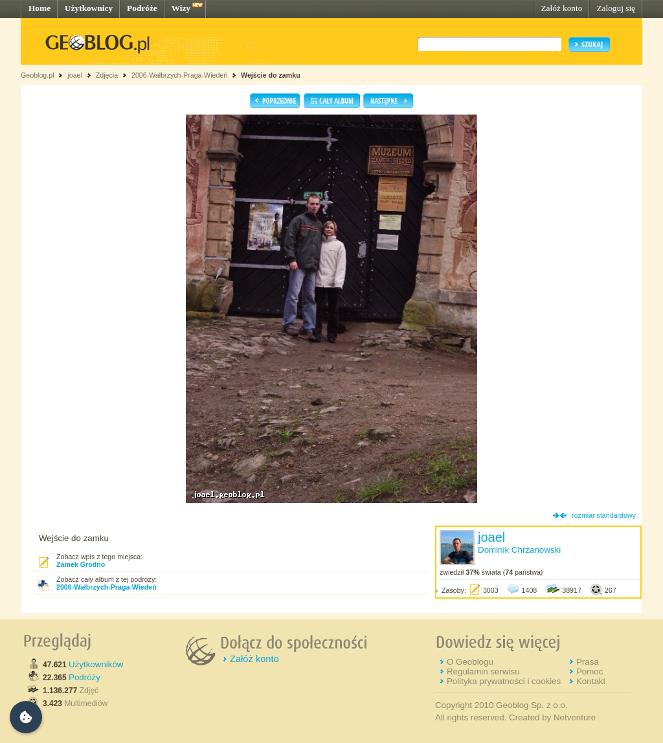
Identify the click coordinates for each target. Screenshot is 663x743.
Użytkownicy (89, 8)
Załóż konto (561, 8)
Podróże (142, 8)
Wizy (181, 8)
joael (74, 75)
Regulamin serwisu (483, 671)
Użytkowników (96, 664)
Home (39, 8)
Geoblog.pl (37, 75)
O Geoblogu (470, 662)
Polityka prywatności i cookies (504, 681)
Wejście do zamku (270, 75)
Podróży (84, 677)
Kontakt (590, 681)
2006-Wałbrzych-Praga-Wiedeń (179, 75)
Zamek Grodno (80, 564)
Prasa (587, 662)
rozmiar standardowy (604, 515)
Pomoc (589, 671)
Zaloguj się (615, 8)
